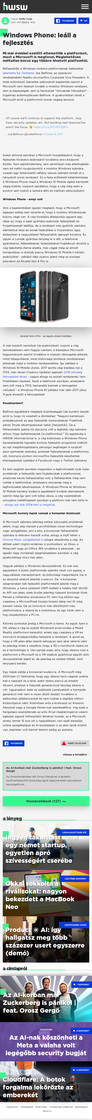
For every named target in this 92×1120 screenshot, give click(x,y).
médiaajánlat (27, 1108)
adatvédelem (81, 1108)
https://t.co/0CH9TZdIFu (51, 127)
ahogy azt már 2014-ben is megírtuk (30, 504)
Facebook (65, 21)
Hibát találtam (74, 743)
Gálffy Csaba (25, 19)
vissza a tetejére (75, 754)
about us (47, 1112)
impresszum (12, 1108)
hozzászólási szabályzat (61, 1108)
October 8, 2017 (53, 134)
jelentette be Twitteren (18, 73)
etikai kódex (41, 1108)
